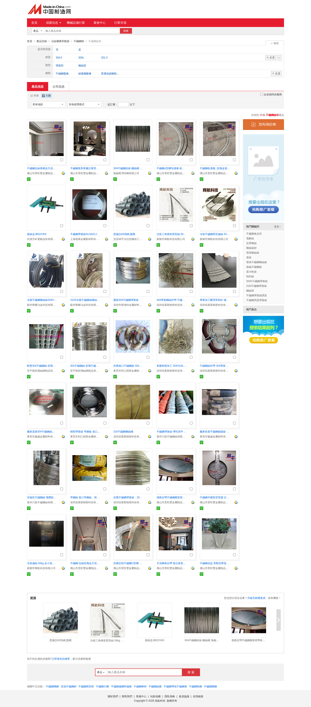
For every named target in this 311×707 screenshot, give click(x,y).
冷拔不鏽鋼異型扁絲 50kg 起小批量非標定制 (215, 233)
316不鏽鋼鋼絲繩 (123, 431)
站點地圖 (155, 696)
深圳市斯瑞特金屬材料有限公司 (128, 304)
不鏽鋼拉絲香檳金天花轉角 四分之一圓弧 (42, 168)
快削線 (250, 276)
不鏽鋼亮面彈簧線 (256, 299)
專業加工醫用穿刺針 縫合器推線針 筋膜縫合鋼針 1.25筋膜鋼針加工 (215, 299)
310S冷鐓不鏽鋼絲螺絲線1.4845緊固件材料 (85, 299)
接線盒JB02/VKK (37, 233)
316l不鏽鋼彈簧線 (256, 285)
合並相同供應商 (271, 94)
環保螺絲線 (252, 252)
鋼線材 (250, 290)
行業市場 (120, 22)
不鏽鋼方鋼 (102, 686)
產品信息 (38, 86)
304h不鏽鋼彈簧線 (257, 280)
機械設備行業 (76, 22)
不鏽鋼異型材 (86, 686)
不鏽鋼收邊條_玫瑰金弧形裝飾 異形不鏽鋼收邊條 (215, 168)
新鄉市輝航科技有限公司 (171, 238)
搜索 (126, 30)
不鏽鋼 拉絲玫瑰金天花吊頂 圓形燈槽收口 (85, 563)
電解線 (250, 238)
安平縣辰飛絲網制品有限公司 (42, 370)
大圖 (46, 95)
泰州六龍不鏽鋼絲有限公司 (172, 436)
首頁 (34, 22)
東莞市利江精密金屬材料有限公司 (128, 370)
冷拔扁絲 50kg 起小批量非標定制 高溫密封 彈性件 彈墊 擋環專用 (42, 563)
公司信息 (58, 86)
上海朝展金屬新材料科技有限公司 (85, 238)
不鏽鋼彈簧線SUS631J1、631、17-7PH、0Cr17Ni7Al (85, 233)
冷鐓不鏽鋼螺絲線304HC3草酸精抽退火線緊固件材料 (42, 299)
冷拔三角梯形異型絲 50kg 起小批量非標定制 (172, 233)
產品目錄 (41, 41)
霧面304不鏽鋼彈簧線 (125, 299)
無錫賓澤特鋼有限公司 (126, 173)
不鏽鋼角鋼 (195, 686)
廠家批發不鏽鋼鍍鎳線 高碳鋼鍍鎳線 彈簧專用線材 (215, 431)
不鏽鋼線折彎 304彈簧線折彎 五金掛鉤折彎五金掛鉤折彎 (215, 365)
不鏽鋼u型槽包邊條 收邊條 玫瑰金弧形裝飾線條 (172, 168)
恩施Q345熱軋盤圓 (124, 233)
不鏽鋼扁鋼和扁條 (121, 686)
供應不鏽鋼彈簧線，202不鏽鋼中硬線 (128, 497)
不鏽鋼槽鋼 (52, 686)
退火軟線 (251, 271)
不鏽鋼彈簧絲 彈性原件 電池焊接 (172, 431)
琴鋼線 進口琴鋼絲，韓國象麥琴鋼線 (85, 497)
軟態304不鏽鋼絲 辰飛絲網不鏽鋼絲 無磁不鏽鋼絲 (42, 365)
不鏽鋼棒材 (140, 686)
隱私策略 (170, 696)
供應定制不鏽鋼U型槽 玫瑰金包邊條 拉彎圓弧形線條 (128, 563)
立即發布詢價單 (61, 658)
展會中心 (100, 22)
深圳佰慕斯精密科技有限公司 (172, 304)
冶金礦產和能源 (60, 41)
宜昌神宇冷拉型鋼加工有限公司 (128, 238)
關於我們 (113, 696)
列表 (34, 95)
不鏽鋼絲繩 (155, 686)
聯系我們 (127, 696)
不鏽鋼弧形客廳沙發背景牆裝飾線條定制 (85, 168)
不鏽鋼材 (79, 41)
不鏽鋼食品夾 (254, 233)
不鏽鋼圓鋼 (210, 686)
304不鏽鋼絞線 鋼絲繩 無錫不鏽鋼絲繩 (128, 168)
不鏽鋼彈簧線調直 (256, 295)
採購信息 (53, 22)
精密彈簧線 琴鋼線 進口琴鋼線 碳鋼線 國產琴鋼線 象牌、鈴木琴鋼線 (85, 431)
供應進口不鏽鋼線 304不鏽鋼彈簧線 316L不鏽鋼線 (128, 365)
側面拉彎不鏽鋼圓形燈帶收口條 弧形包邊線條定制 (172, 497)
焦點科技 (160, 700)
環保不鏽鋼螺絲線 (256, 262)
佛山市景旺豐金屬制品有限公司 (42, 173)
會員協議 (184, 696)
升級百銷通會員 (256, 597)
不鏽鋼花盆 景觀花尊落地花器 (215, 563)
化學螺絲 (251, 243)
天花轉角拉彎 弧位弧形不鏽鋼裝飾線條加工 (172, 563)
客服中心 (141, 696)
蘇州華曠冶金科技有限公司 (42, 304)
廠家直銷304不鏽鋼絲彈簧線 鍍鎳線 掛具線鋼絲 (42, 431)
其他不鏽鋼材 (68, 686)
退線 (248, 257)
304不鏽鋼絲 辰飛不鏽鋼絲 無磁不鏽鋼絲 (85, 365)
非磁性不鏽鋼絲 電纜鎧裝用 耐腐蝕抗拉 (42, 497)
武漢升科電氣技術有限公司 (42, 238)
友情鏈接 (198, 696)
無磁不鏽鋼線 (254, 266)
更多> (277, 226)
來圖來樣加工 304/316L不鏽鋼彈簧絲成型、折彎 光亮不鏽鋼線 (172, 365)
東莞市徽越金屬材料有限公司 (42, 436)
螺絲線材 (251, 247)
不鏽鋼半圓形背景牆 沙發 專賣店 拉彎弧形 (215, 497)
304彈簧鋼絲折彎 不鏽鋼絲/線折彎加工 (172, 299)
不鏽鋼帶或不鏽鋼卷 (175, 686)
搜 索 (190, 672)
